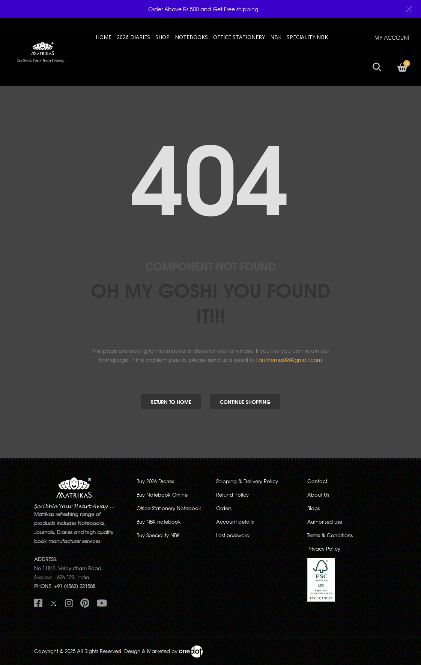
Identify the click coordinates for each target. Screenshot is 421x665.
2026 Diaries (133, 37)
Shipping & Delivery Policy (247, 481)
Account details (235, 521)
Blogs (313, 508)
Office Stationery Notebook (169, 508)
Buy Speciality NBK (158, 535)
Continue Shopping (245, 401)
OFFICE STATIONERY (239, 37)
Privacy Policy (323, 548)
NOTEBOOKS (191, 37)
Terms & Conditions (330, 535)
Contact (317, 481)
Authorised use (324, 521)
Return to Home (170, 401)
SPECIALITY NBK (307, 37)
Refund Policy (232, 494)
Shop (162, 37)
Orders (224, 508)
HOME (103, 37)
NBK (275, 37)
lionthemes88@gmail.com (289, 359)
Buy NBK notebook (159, 521)
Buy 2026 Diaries (155, 481)
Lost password (233, 535)
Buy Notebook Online (162, 494)
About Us (318, 494)
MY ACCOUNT (392, 37)
